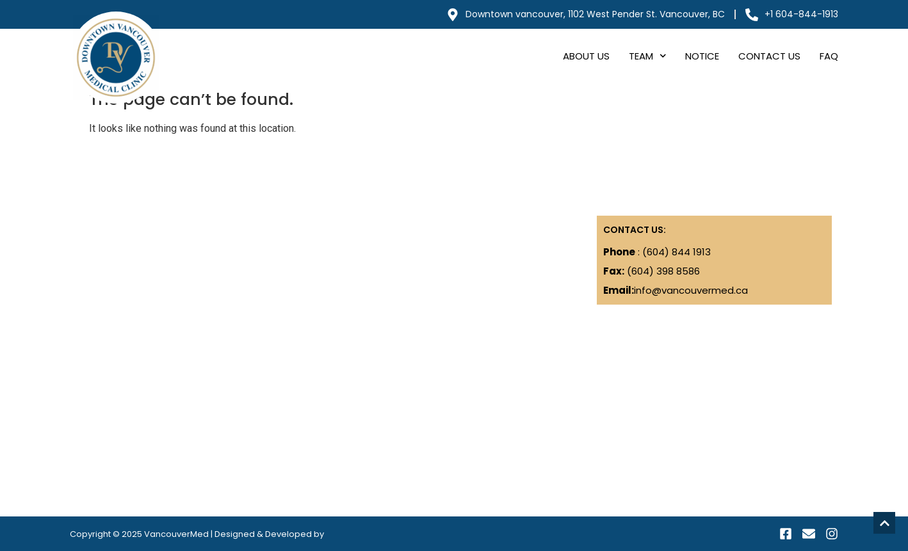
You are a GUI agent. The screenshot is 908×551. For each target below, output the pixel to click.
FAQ (829, 56)
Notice (702, 56)
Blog (86, 248)
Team (648, 56)
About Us (586, 56)
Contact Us (769, 56)
